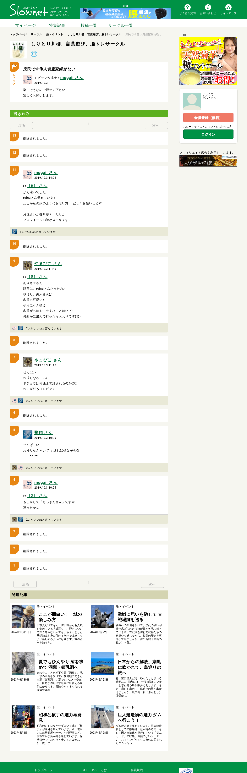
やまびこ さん (44, 258)
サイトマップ (228, 13)
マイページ (25, 23)
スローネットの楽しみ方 (99, 743)
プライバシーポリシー (146, 753)
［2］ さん (34, 483)
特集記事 (57, 23)
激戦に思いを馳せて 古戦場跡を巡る (139, 602)
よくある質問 (187, 13)
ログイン (208, 134)
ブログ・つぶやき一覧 (49, 753)
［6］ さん (34, 182)
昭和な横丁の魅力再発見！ (55, 689)
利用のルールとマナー (146, 743)
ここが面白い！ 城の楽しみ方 (58, 600)
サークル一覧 (120, 23)
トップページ (43, 738)
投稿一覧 (89, 23)
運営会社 (137, 748)
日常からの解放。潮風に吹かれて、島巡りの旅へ (137, 646)
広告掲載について (94, 758)
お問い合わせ (208, 13)
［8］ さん (34, 270)
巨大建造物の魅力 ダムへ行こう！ (139, 689)
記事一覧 (40, 743)
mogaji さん (69, 77)
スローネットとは (94, 738)
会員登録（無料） (208, 118)
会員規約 (137, 738)
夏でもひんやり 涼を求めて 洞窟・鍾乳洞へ (61, 646)
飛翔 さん (41, 423)
